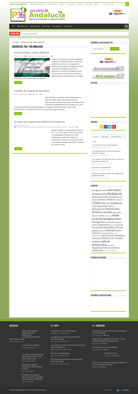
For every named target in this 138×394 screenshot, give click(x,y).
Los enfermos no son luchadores (104, 145)
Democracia (35, 26)
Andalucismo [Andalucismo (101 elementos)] (99, 193)
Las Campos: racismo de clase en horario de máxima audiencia (108, 160)
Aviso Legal (88, 4)
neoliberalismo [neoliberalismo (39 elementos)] (96, 236)
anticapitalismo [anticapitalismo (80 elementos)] (100, 197)
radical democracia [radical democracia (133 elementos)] (101, 243)
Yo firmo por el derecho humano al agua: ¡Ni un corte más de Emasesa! (109, 363)
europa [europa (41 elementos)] (112, 225)
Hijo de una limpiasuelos (101, 167)
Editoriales (34, 94)
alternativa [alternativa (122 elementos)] (114, 190)
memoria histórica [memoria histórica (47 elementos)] (107, 233)
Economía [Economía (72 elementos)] (109, 222)
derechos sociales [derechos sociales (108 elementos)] (102, 212)
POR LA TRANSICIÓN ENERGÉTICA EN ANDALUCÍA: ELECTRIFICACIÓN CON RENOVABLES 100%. (24, 335)
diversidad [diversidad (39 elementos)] (108, 216)
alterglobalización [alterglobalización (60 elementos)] (99, 190)
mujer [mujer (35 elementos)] (115, 233)
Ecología (46, 26)
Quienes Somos (52, 4)
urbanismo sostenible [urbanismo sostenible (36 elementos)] (109, 250)
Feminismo (57, 26)
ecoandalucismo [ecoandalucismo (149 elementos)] (110, 219)
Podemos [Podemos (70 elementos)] (96, 238)
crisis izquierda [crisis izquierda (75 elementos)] (99, 206)
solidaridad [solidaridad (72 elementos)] (97, 250)
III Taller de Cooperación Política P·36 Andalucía (39, 121)
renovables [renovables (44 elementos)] (111, 245)
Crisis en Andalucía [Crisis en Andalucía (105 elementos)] (111, 203)
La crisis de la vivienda (29, 34)
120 (105, 367)
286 (106, 343)
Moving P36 (70, 4)
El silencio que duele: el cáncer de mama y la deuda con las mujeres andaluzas (32, 377)
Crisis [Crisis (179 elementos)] (96, 203)
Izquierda (68, 26)
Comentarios (116, 137)
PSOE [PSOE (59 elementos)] (112, 238)
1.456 (107, 335)
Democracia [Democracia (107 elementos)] (112, 209)
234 (107, 349)
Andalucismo (23, 26)
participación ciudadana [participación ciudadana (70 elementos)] (113, 235)
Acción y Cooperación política (25, 127)
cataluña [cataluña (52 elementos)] (119, 200)
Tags (94, 141)
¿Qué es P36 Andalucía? (37, 4)
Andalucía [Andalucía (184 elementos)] (114, 194)
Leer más (18, 82)
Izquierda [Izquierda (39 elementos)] (103, 231)
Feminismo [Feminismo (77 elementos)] (97, 227)
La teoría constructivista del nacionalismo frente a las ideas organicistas (33, 356)
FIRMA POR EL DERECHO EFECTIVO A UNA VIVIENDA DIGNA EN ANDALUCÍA (108, 340)
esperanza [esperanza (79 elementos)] (104, 225)
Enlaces (62, 4)
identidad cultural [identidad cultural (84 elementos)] (113, 227)
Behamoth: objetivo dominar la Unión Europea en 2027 (32, 367)
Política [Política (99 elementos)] (105, 238)
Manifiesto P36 (110, 353)
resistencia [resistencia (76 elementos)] (114, 248)
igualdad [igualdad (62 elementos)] (95, 230)
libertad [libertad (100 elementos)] (110, 230)
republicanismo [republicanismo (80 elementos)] (100, 248)
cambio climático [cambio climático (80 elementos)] (106, 199)
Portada (13, 26)
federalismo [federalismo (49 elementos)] (119, 225)
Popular (95, 137)
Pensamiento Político (42, 56)
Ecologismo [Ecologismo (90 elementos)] (98, 222)
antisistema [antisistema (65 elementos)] (114, 197)
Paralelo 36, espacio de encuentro (32, 90)
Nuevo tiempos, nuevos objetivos (31, 52)
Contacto (79, 4)
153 (118, 356)
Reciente (104, 137)
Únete (95, 4)
